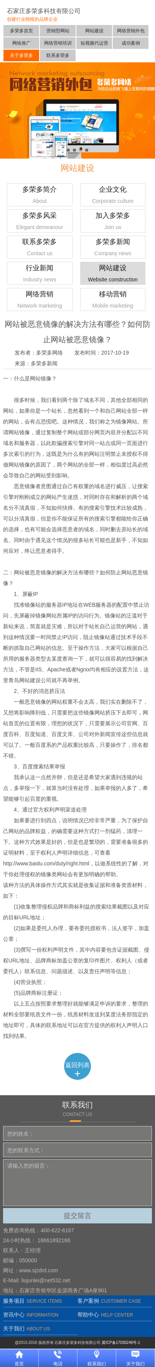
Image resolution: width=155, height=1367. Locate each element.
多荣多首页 (21, 30)
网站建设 (94, 30)
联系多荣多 (57, 55)
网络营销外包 (131, 30)
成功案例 (131, 43)
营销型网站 (57, 30)
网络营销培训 (58, 43)
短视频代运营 (94, 43)
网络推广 (21, 43)
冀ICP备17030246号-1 (121, 1342)
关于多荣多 (21, 55)
